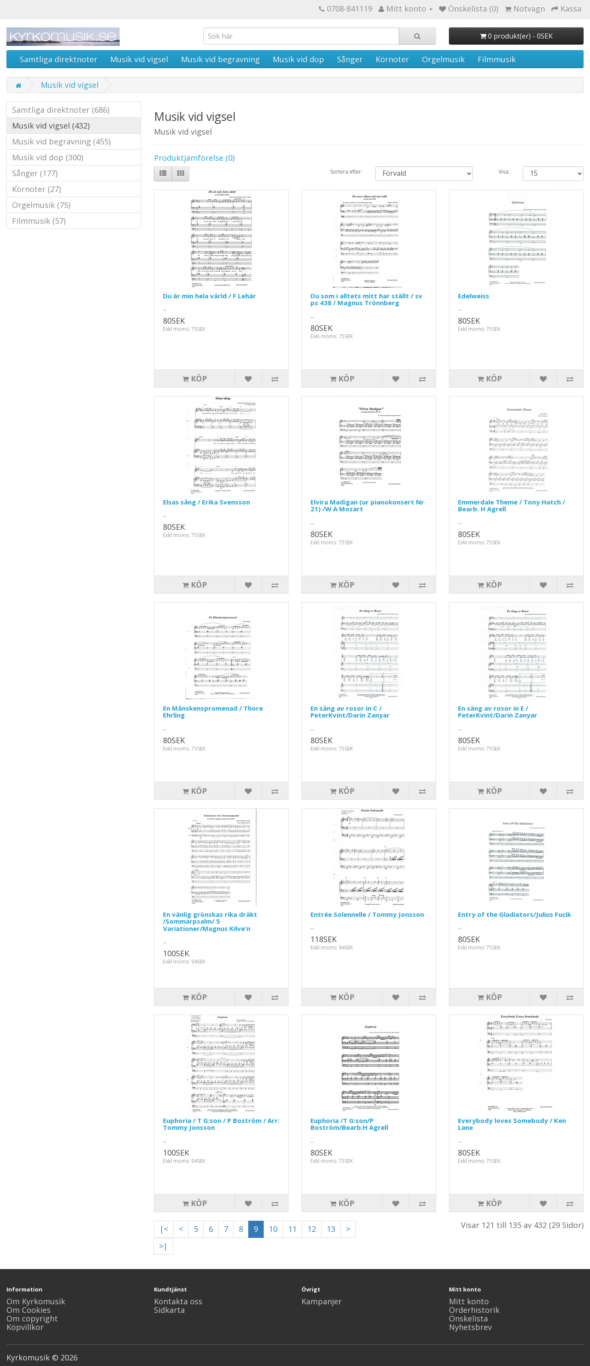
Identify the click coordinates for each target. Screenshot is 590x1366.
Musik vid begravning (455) (61, 141)
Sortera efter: (346, 171)
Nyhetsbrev (470, 1327)
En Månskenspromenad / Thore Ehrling (213, 712)
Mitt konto (469, 1301)
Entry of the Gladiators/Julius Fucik (514, 914)
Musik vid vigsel (139, 59)
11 (292, 1229)
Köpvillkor (25, 1327)
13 (331, 1229)
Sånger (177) (34, 173)
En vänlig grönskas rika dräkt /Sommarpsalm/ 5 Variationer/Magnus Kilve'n (210, 921)
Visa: (504, 171)
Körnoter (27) (36, 189)
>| (163, 1246)
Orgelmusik (443, 59)
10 (273, 1229)
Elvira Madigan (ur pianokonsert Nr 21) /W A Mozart (367, 505)
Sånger (350, 59)
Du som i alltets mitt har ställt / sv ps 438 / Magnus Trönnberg (366, 299)
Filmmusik (497, 59)
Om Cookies (28, 1310)
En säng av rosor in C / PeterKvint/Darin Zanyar (350, 712)
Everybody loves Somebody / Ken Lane (512, 1124)
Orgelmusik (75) (41, 205)
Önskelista (468, 1318)
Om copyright (32, 1318)
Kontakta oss (178, 1301)
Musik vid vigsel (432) (51, 125)
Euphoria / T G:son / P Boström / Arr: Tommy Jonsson (221, 1124)
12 (311, 1229)
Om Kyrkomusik (35, 1301)
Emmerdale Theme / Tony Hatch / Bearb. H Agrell (511, 505)
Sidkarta (169, 1310)
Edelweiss (473, 295)
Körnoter (392, 59)
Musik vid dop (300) (47, 157)
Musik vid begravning (220, 59)
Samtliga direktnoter (58, 59)
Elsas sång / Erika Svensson (206, 502)
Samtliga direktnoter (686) (60, 110)
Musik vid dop (298, 59)
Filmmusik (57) (39, 221)
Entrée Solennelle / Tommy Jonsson (367, 914)
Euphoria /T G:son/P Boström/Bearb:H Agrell (349, 1124)
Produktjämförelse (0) (194, 158)
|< (164, 1229)
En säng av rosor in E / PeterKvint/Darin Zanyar (497, 712)
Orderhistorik (474, 1310)
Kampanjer (321, 1301)
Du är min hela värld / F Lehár (209, 295)
